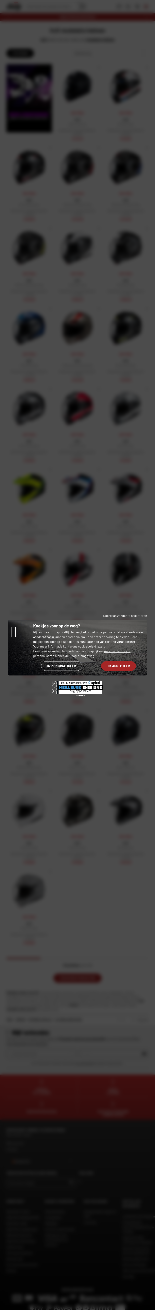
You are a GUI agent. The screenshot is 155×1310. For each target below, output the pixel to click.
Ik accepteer (118, 666)
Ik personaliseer (61, 666)
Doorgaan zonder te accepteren (125, 615)
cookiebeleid (87, 646)
